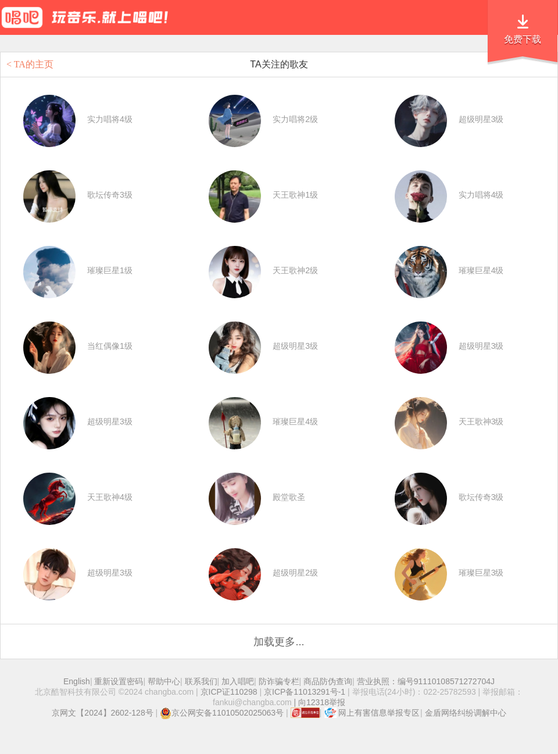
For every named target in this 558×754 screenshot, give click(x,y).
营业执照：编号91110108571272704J (426, 681)
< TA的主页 (29, 64)
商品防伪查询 (327, 681)
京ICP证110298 (229, 691)
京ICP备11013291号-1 (304, 691)
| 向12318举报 (318, 702)
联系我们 (201, 681)
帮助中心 (164, 681)
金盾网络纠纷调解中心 (465, 712)
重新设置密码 (118, 681)
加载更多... (278, 642)
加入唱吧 (237, 681)
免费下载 (522, 39)
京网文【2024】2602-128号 (102, 712)
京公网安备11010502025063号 (222, 712)
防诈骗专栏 (279, 681)
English (76, 681)
